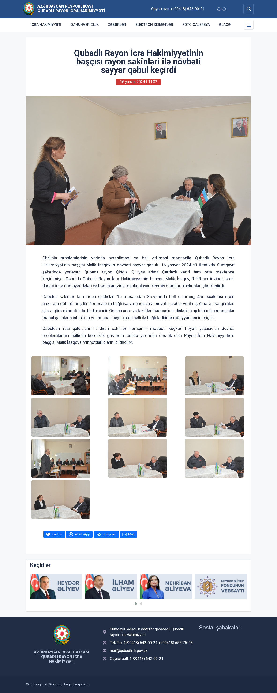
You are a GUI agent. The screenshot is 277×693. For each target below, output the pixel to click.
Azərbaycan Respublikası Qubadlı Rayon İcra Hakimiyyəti (71, 8)
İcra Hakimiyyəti (46, 25)
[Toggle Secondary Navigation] (248, 24)
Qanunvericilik (85, 25)
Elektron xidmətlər (154, 25)
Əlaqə (225, 25)
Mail (131, 534)
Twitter (57, 534)
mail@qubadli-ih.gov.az (128, 650)
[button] (135, 603)
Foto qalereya (196, 25)
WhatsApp (82, 534)
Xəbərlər (117, 25)
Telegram (109, 534)
